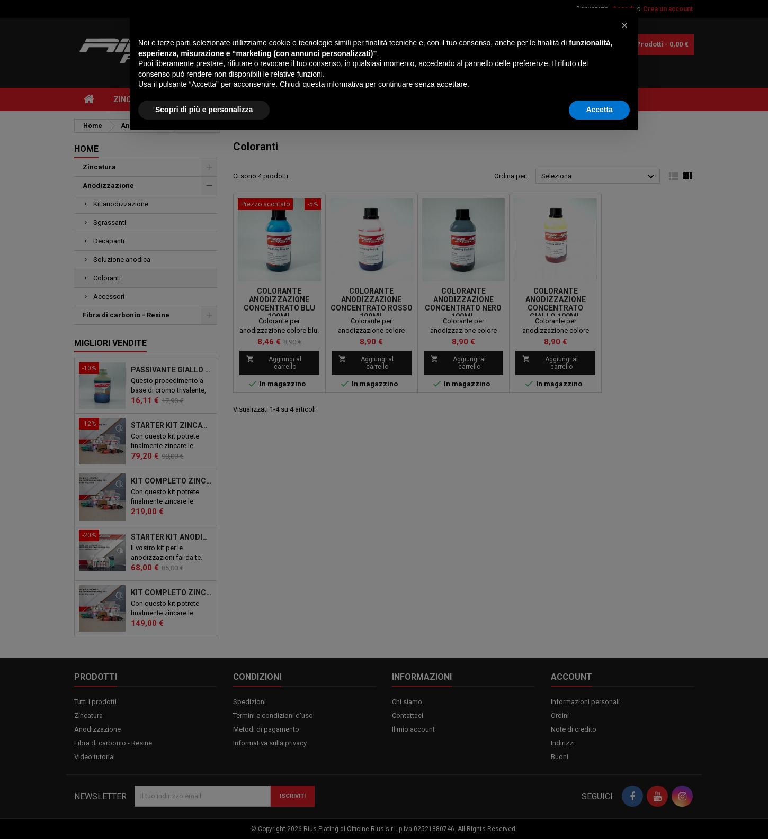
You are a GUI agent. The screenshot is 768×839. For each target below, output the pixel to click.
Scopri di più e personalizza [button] (204, 810)
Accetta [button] (599, 810)
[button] (624, 725)
